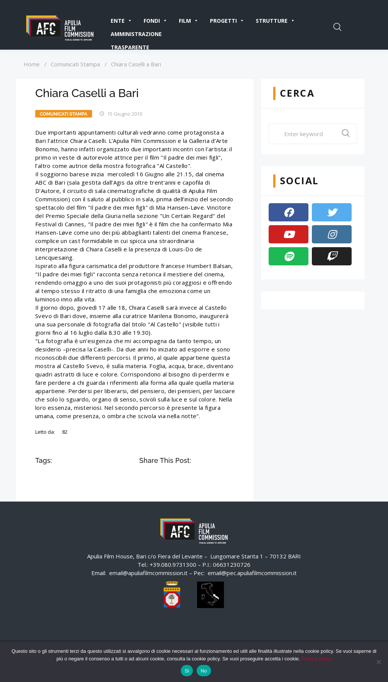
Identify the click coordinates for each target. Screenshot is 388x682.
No (203, 671)
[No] (378, 662)
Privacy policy (317, 659)
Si (187, 671)
